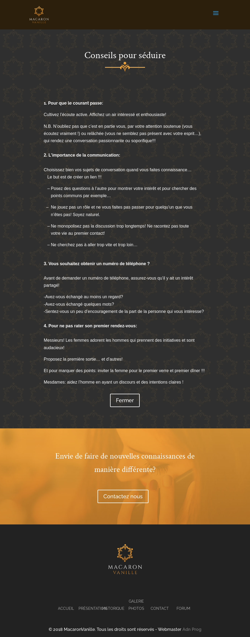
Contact (160, 608)
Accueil (66, 608)
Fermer (125, 400)
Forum (183, 608)
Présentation (93, 608)
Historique (113, 608)
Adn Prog (191, 629)
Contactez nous (123, 496)
